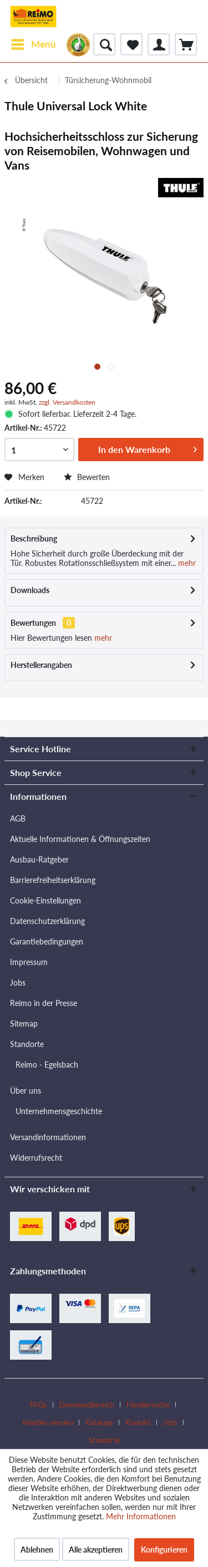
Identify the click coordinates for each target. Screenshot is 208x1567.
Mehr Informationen (141, 1516)
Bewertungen (33, 622)
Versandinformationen (48, 1137)
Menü (33, 42)
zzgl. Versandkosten (67, 402)
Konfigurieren (164, 1549)
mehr (186, 563)
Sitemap (24, 1023)
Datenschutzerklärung (47, 921)
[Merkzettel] (131, 44)
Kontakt (138, 1422)
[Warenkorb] (186, 44)
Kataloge (99, 1422)
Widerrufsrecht (36, 1157)
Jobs (18, 982)
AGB (18, 818)
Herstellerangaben (41, 665)
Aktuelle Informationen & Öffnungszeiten (80, 839)
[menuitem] (33, 44)
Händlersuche (148, 1404)
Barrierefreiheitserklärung (52, 880)
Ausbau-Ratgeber (39, 859)
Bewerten (87, 477)
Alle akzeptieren (96, 1549)
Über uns (25, 1090)
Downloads (30, 590)
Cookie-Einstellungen (45, 900)
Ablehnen (37, 1549)
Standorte (27, 1044)
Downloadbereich (86, 1404)
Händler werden (48, 1422)
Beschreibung (34, 538)
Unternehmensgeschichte (59, 1111)
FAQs (38, 1404)
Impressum (29, 962)
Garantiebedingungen (46, 941)
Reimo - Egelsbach (47, 1064)
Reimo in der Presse (43, 1003)
